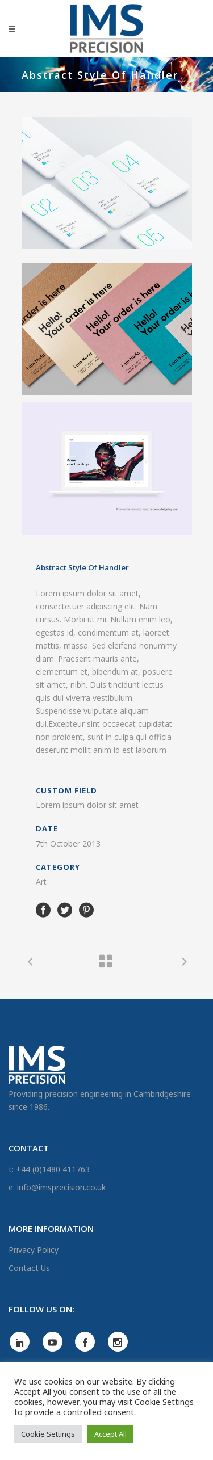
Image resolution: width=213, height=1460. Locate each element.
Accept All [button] (110, 1434)
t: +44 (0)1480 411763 (49, 1169)
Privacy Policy (34, 1249)
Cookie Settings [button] (48, 1434)
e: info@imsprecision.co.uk (57, 1187)
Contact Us (29, 1268)
